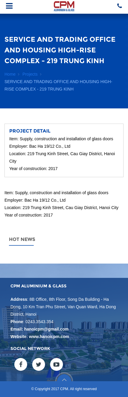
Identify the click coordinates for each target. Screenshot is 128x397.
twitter (38, 364)
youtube (56, 364)
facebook (20, 364)
